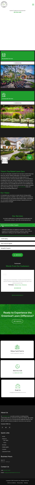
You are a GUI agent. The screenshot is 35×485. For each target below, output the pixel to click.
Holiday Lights (5, 447)
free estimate (22, 187)
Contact (4, 449)
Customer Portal (6, 451)
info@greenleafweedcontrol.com (12, 472)
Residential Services (7, 59)
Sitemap (26, 482)
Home (3, 436)
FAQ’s (4, 442)
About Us (4, 438)
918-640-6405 (17, 12)
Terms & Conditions (11, 482)
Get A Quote (17, 321)
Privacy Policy (20, 482)
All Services (17, 255)
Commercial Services (7, 99)
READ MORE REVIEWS (18, 295)
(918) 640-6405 (18, 373)
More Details (17, 63)
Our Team (5, 440)
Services (4, 445)
